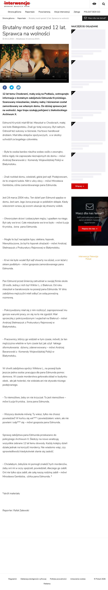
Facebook (5, 87)
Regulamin (12, 579)
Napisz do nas (88, 229)
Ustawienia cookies (78, 579)
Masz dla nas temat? (97, 18)
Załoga (77, 12)
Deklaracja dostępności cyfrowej (33, 579)
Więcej (78, 186)
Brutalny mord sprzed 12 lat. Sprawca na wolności (49, 18)
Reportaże (29, 12)
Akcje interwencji (62, 12)
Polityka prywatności (58, 579)
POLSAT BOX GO (92, 12)
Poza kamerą (44, 12)
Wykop (18, 87)
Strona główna (14, 12)
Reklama (47, 584)
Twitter (11, 87)
